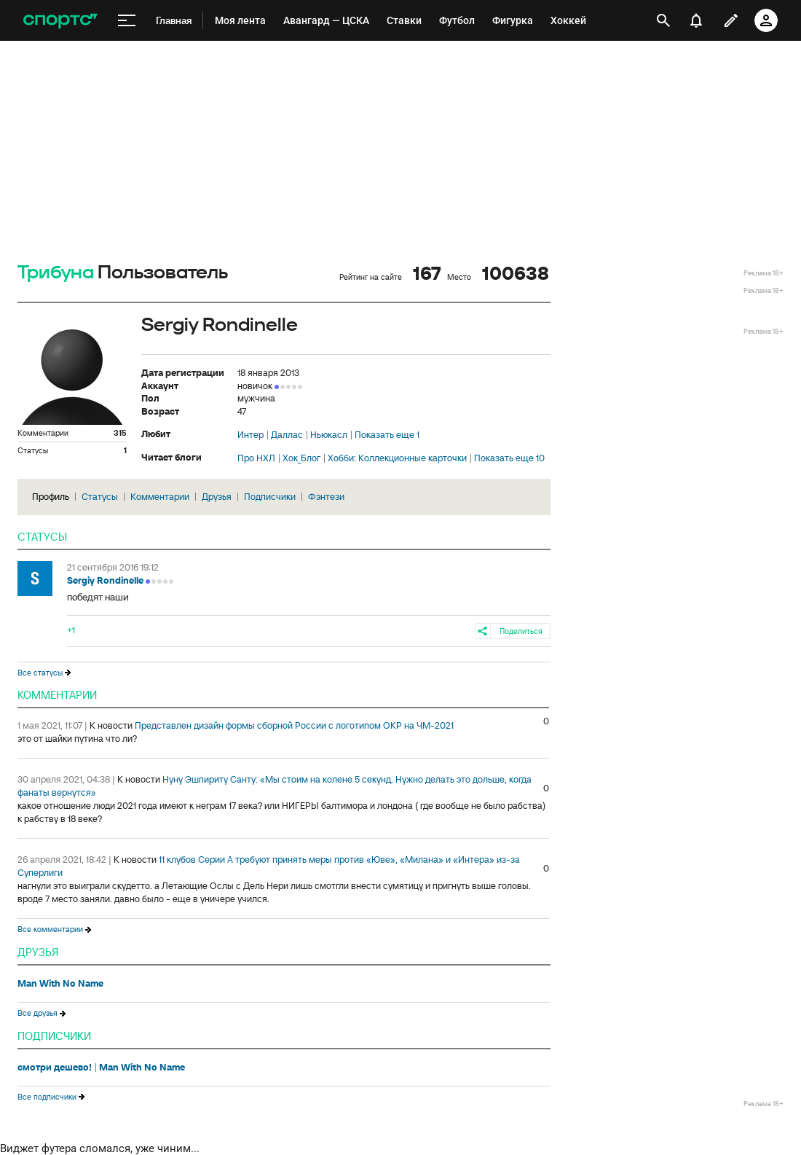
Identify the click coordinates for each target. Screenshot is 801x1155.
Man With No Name (60, 983)
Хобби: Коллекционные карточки (397, 458)
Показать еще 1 (387, 435)
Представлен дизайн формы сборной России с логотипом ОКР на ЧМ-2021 (294, 725)
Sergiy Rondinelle (105, 580)
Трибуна (55, 273)
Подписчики (270, 497)
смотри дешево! (54, 1067)
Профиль (50, 497)
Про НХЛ (256, 458)
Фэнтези (326, 497)
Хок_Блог (301, 458)
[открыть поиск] (663, 20)
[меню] (126, 21)
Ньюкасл (328, 435)
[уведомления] (696, 20)
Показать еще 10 (509, 458)
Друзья (217, 497)
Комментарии (159, 497)
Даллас (287, 435)
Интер (250, 435)
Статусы (100, 497)
